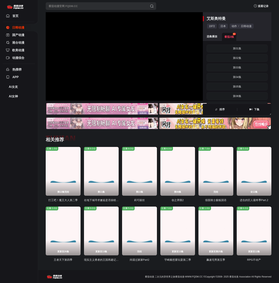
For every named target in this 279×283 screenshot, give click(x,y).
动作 (234, 26)
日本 (223, 26)
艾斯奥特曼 (216, 18)
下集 (256, 109)
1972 (212, 26)
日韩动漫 (246, 26)
